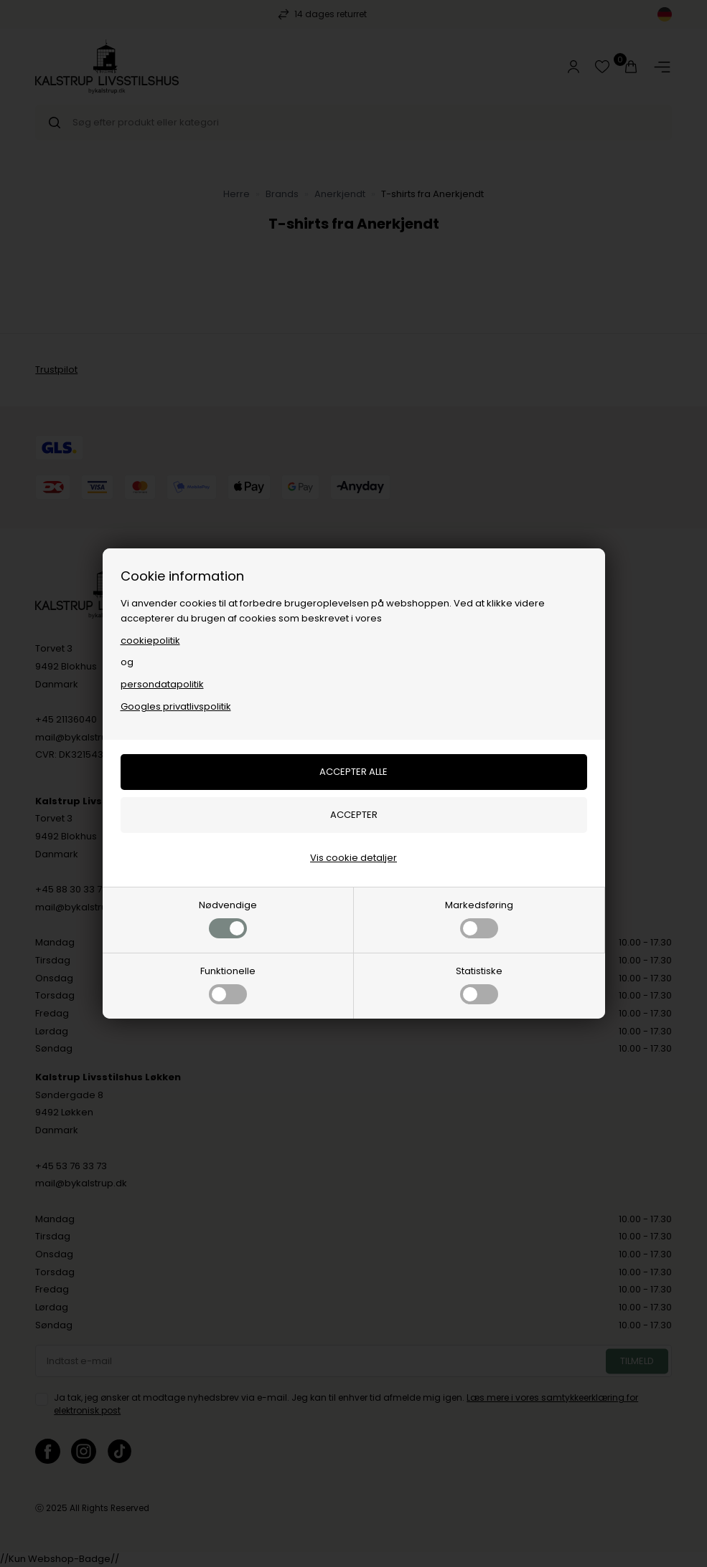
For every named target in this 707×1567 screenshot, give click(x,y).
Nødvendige (228, 918)
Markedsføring (479, 918)
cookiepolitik (150, 640)
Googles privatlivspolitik (176, 706)
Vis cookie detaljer (353, 858)
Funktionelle (228, 984)
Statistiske (479, 984)
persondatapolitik (162, 684)
